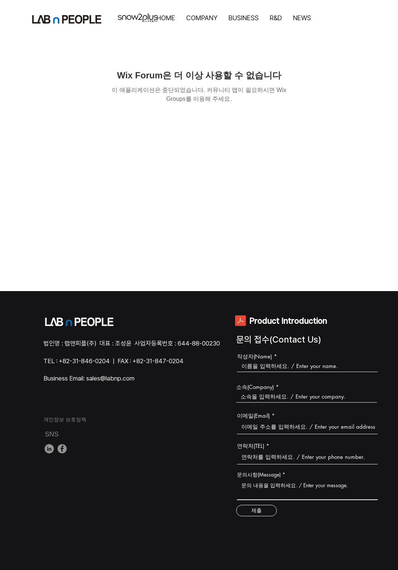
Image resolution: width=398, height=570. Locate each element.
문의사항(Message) (259, 474)
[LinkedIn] (49, 448)
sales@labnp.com (110, 378)
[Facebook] (62, 448)
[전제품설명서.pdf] (240, 321)
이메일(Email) (253, 415)
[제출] (256, 510)
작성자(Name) (254, 356)
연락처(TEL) (250, 446)
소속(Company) (255, 387)
